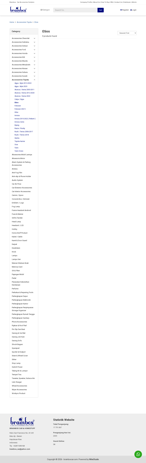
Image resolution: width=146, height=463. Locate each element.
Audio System (17, 180)
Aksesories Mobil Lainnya (22, 155)
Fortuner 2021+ (20, 109)
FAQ (111, 2)
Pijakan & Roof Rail (19, 326)
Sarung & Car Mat (18, 333)
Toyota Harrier (20, 141)
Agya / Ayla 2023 (21, 86)
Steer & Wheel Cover (20, 356)
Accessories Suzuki (19, 76)
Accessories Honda (19, 53)
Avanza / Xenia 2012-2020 (24, 93)
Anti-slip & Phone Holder (21, 176)
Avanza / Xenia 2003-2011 (24, 90)
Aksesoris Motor (18, 158)
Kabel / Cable (17, 237)
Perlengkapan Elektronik (21, 300)
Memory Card (17, 267)
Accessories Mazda (20, 61)
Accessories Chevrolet (20, 38)
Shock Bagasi (17, 344)
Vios (16, 144)
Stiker (14, 359)
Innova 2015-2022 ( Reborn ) (25, 119)
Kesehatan (16, 248)
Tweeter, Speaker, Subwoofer (23, 378)
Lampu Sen (16, 259)
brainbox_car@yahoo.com (20, 449)
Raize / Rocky (20, 128)
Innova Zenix (19, 122)
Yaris (16, 148)
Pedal (14, 278)
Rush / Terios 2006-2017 (24, 132)
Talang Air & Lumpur (20, 371)
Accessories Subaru (20, 72)
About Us (96, 2)
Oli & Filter (16, 271)
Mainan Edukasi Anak (20, 263)
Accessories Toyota (24, 22)
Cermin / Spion (17, 195)
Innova (17, 115)
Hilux (16, 112)
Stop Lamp (16, 363)
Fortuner (18, 106)
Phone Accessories (19, 322)
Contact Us (118, 2)
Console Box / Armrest (20, 199)
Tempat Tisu (16, 374)
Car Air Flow (16, 184)
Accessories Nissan (20, 68)
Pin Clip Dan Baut (18, 329)
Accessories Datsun (20, 46)
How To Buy (105, 2)
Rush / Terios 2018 (22, 135)
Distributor (127, 2)
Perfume (15, 289)
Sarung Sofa (17, 341)
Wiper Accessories (19, 390)
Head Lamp (16, 222)
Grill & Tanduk (17, 218)
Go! (100, 10)
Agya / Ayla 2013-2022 (23, 83)
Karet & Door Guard (19, 240)
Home (12, 22)
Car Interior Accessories (21, 191)
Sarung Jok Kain (18, 337)
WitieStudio (94, 459)
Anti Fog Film (17, 173)
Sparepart (16, 348)
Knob (14, 252)
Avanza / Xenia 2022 (22, 96)
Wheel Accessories (19, 386)
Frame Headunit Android (21, 210)
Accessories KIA (18, 57)
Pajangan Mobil (18, 274)
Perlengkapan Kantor (20, 304)
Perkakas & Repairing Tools (22, 292)
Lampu (14, 256)
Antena (14, 169)
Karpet (14, 244)
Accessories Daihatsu (20, 42)
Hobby (14, 229)
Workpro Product (18, 393)
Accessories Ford (19, 50)
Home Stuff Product (19, 233)
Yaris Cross (19, 151)
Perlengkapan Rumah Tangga (23, 314)
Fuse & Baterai (17, 214)
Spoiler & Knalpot (19, 352)
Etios (36, 22)
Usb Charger (17, 382)
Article (134, 2)
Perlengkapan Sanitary (20, 318)
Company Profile (86, 2)
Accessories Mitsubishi (21, 65)
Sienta (17, 138)
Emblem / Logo (18, 203)
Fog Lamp (16, 207)
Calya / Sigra (19, 99)
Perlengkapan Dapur (20, 296)
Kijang (17, 125)
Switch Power (17, 367)
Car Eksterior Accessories (22, 188)
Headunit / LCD (18, 225)
